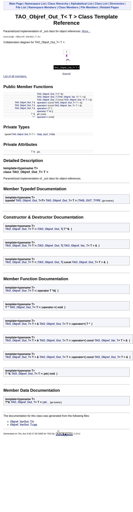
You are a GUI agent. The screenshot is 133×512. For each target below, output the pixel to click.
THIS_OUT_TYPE (46, 135)
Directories (117, 3)
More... (86, 31)
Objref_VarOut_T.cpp (23, 425)
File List (21, 7)
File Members (89, 7)
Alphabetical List (82, 3)
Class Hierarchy (58, 3)
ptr (38, 114)
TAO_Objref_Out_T (47, 94)
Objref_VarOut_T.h (22, 422)
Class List (101, 3)
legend (66, 74)
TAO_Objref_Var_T (68, 97)
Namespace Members (42, 7)
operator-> (42, 117)
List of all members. (15, 76)
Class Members (68, 7)
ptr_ (39, 152)
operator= (42, 103)
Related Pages (109, 7)
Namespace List (35, 3)
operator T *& (44, 111)
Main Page (16, 3)
